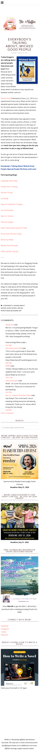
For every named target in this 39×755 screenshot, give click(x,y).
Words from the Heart (9, 245)
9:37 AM (9, 345)
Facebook (4, 626)
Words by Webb (7, 240)
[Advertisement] (19, 714)
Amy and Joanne (12, 380)
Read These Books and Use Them (14, 228)
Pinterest (4, 635)
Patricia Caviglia (7, 222)
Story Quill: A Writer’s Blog (11, 234)
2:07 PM (9, 392)
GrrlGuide (4, 198)
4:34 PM (9, 410)
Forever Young (6, 192)
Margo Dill (10, 325)
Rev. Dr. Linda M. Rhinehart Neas (18, 395)
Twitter (4, 632)
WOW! (8, 366)
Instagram (5, 629)
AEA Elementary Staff (14, 348)
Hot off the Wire (7, 210)
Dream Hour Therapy (9, 187)
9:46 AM (9, 363)
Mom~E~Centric (7, 216)
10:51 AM (9, 378)
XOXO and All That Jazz (10, 251)
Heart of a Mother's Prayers (12, 204)
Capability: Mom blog (9, 181)
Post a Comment (7, 413)
